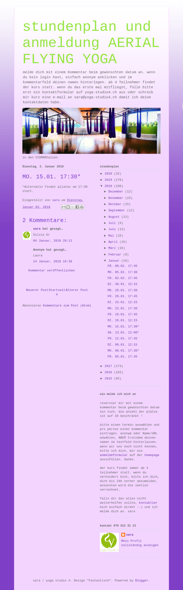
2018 (109, 186)
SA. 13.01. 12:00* (123, 332)
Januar (115, 261)
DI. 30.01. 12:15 (122, 284)
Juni (113, 229)
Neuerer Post (37, 290)
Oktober (115, 204)
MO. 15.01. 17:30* (123, 326)
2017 (109, 366)
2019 (109, 180)
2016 (109, 372)
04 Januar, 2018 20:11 (52, 241)
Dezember (116, 191)
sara (37, 229)
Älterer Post (77, 290)
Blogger (141, 580)
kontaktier (148, 503)
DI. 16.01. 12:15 (122, 320)
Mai (112, 236)
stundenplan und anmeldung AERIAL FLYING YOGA (91, 43)
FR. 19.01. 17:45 (122, 314)
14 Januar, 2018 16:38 (52, 261)
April (114, 242)
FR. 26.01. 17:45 (122, 296)
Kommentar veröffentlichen (51, 270)
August (115, 217)
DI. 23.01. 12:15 (122, 302)
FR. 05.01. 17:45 (122, 356)
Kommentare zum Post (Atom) (67, 305)
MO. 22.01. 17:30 (122, 308)
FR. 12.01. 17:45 (122, 338)
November (116, 198)
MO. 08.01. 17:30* (123, 350)
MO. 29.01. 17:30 (122, 290)
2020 (109, 174)
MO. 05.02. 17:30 (122, 272)
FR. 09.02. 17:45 (122, 266)
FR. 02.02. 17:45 (122, 278)
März (113, 248)
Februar (115, 254)
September (117, 210)
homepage (151, 455)
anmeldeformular (114, 455)
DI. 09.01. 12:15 (122, 345)
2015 (109, 378)
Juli (113, 223)
